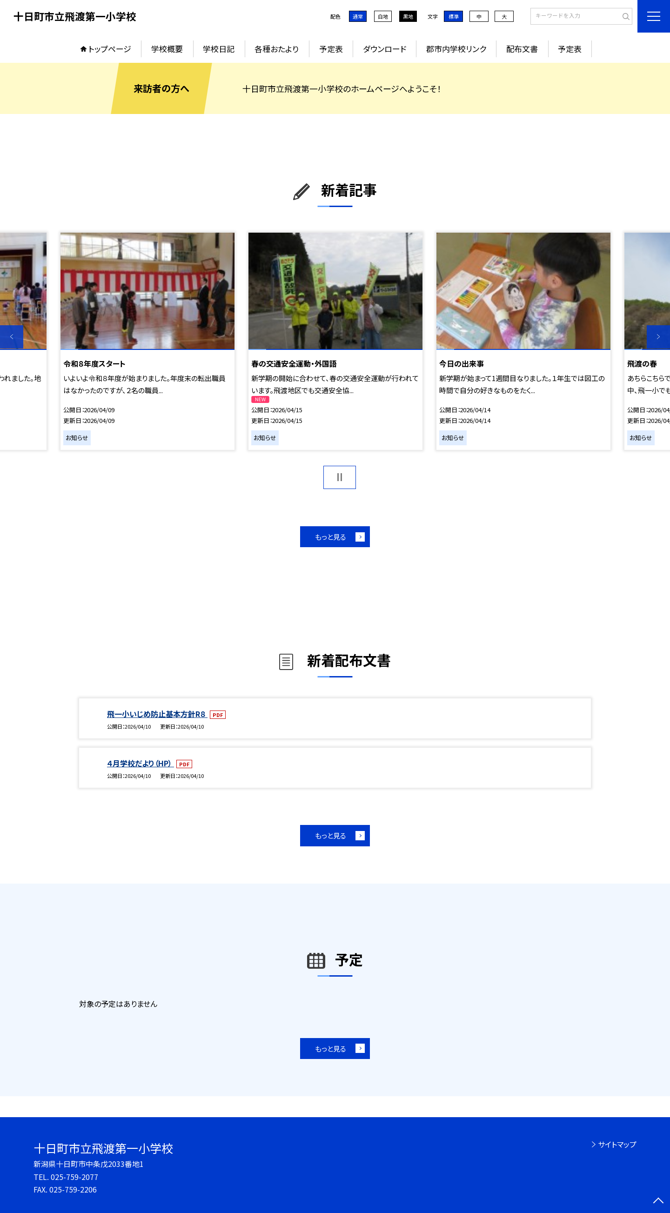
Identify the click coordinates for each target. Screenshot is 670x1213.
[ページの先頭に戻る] (658, 1201)
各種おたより (277, 48)
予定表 (331, 48)
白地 (383, 16)
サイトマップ (617, 1144)
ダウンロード (384, 48)
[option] (147, 341)
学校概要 (167, 48)
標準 (454, 16)
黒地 (408, 16)
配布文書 (522, 48)
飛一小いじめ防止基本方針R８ (157, 713)
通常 (358, 16)
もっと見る (330, 537)
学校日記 (218, 48)
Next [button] (658, 336)
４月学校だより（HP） (140, 763)
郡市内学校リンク (456, 48)
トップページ (109, 48)
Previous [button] (11, 336)
